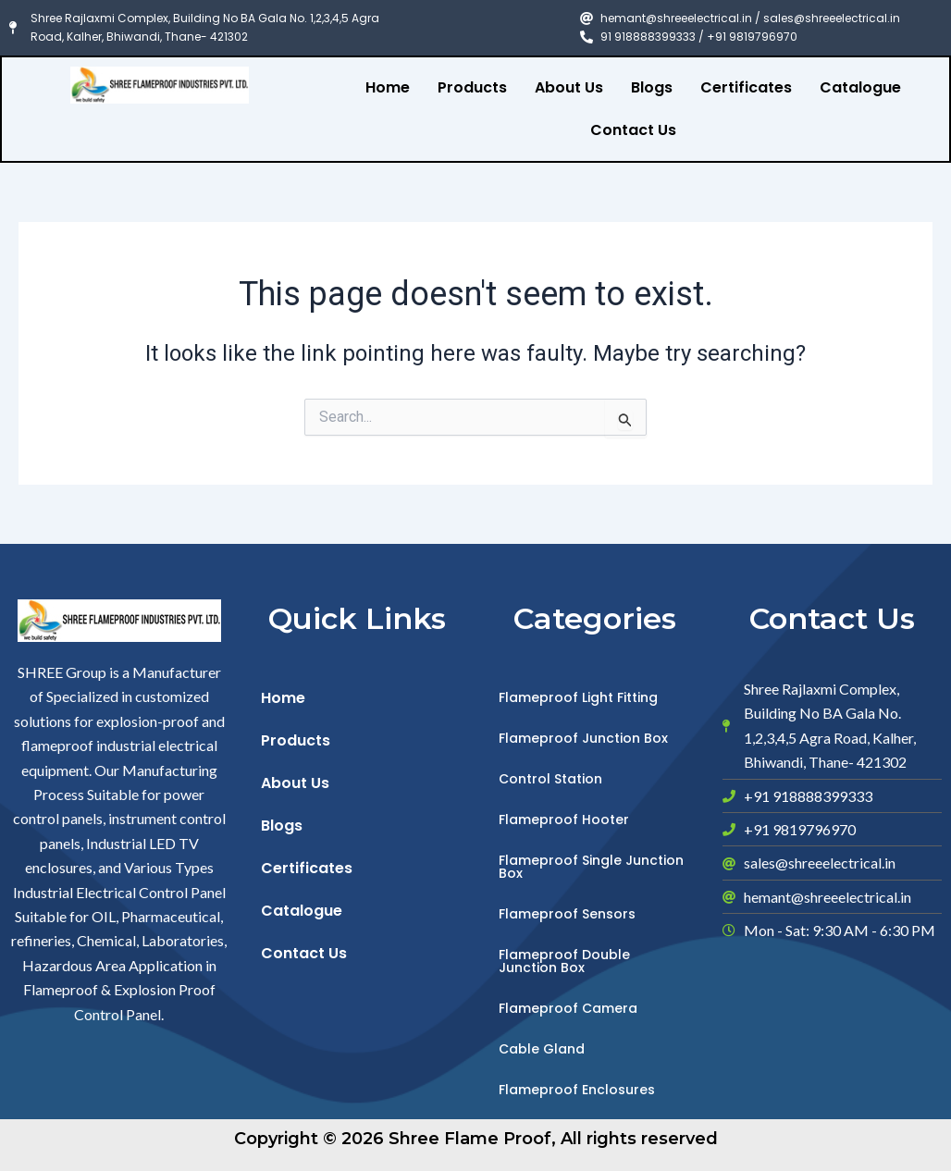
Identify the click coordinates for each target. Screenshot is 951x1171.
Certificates (746, 87)
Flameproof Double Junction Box (564, 961)
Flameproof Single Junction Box (591, 866)
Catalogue (860, 87)
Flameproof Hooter (564, 819)
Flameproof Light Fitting (578, 697)
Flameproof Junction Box (583, 738)
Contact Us (633, 130)
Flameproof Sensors (567, 914)
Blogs (652, 87)
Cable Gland (542, 1049)
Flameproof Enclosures (577, 1089)
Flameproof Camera (568, 1008)
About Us (569, 87)
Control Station (550, 779)
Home (387, 87)
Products (472, 87)
